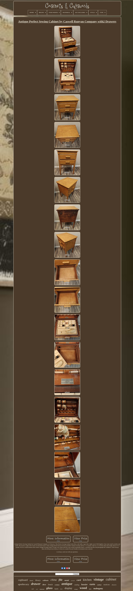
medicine (106, 585)
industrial (42, 589)
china (54, 579)
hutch (56, 589)
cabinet (111, 579)
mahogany (98, 588)
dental (31, 580)
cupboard (23, 580)
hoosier (84, 584)
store (90, 589)
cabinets (46, 580)
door (61, 589)
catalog (76, 585)
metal (67, 580)
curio (92, 584)
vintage (99, 579)
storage (76, 589)
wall (37, 589)
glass (49, 588)
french (50, 585)
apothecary (23, 584)
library (38, 580)
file (60, 579)
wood (83, 588)
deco (44, 585)
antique (67, 584)
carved (73, 580)
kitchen (87, 579)
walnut (99, 585)
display (68, 588)
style (32, 589)
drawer (35, 584)
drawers (114, 585)
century (57, 585)
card (79, 580)
